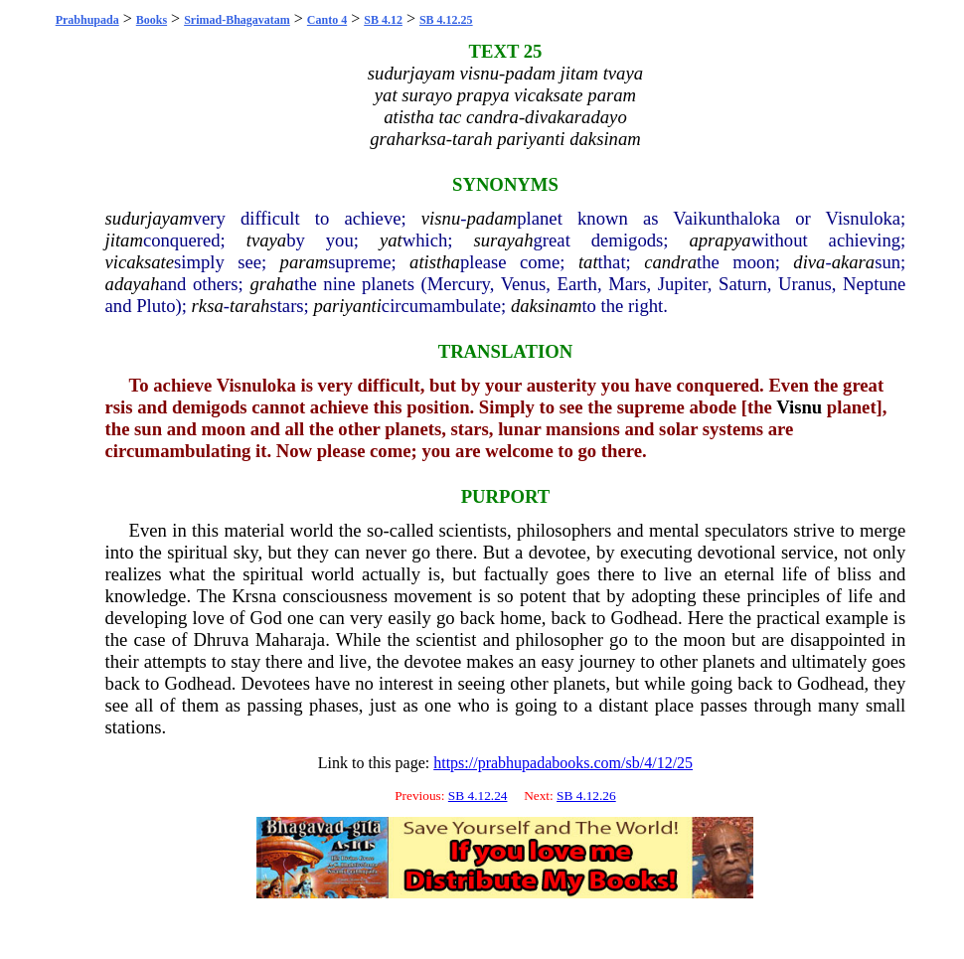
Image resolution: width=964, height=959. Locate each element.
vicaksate (139, 261)
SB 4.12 (383, 20)
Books (151, 20)
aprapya (719, 240)
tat (588, 261)
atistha (434, 261)
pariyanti (347, 305)
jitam (124, 240)
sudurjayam (149, 218)
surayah (503, 240)
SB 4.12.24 (478, 795)
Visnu (799, 407)
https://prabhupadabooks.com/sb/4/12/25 (563, 762)
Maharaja (290, 639)
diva (809, 261)
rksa (208, 305)
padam (491, 218)
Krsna (254, 595)
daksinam (546, 305)
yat (391, 240)
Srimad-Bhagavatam (237, 20)
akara (854, 261)
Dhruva (221, 639)
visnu (440, 218)
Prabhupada (87, 20)
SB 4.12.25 (446, 20)
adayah (132, 283)
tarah (249, 305)
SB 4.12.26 (586, 795)
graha (271, 283)
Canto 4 (327, 20)
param (304, 261)
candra (670, 261)
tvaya (266, 240)
